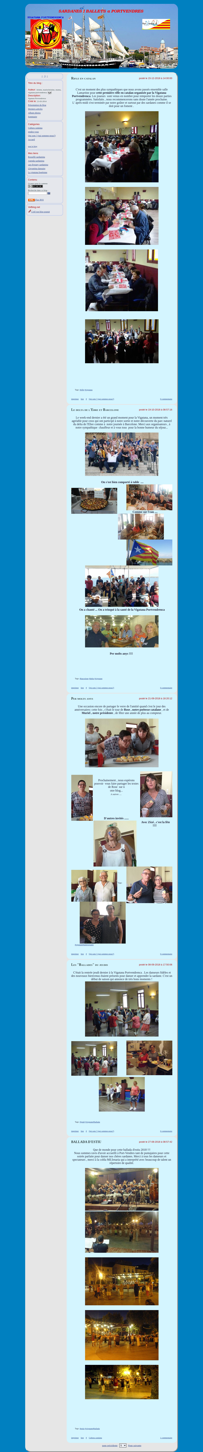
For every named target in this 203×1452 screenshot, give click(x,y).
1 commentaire (166, 1438)
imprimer (75, 399)
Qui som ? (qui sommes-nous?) (42, 135)
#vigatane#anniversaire (84, 945)
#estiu (82, 1428)
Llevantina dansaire (36, 168)
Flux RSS (36, 200)
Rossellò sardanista (36, 157)
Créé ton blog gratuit (39, 211)
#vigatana (89, 390)
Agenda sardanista (36, 161)
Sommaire (32, 116)
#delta (91, 678)
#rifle (82, 390)
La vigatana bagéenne (37, 172)
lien (82, 399)
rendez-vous (33, 132)
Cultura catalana (35, 128)
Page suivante (134, 1445)
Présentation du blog (37, 105)
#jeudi (82, 1122)
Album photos (34, 113)
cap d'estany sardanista (38, 164)
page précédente (110, 1445)
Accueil (31, 139)
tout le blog (32, 146)
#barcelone (84, 678)
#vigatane (99, 678)
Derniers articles (35, 109)
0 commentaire (166, 399)
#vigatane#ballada (92, 1122)
